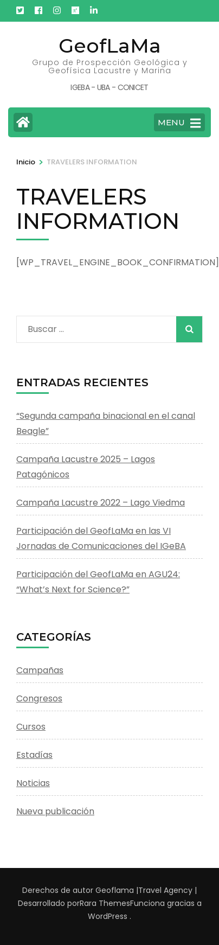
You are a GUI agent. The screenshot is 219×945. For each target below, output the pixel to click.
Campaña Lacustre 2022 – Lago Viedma (100, 502)
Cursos (31, 726)
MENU (179, 123)
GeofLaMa (110, 46)
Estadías (34, 755)
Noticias (33, 783)
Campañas (39, 670)
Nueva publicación (55, 811)
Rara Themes (105, 903)
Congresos (39, 698)
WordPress (107, 916)
